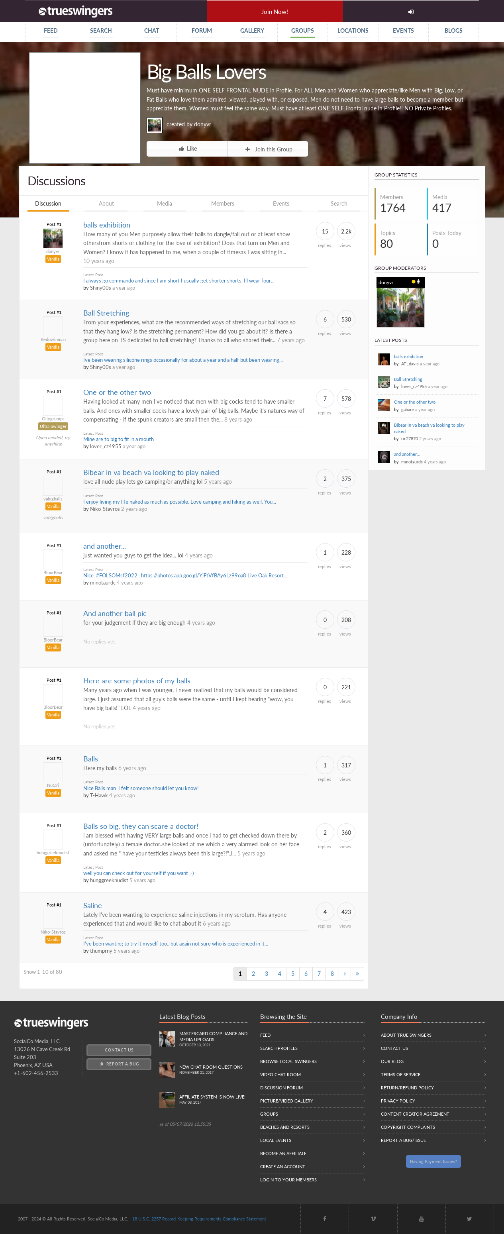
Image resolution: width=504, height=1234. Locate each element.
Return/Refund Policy (407, 1087)
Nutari (53, 785)
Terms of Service (400, 1074)
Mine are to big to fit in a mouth (118, 439)
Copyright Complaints (408, 1127)
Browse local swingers (288, 1061)
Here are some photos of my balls (136, 681)
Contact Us (119, 1050)
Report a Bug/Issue (403, 1140)
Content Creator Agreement (415, 1113)
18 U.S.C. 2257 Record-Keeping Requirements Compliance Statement (199, 1218)
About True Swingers (406, 1035)
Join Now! (274, 11)
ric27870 (409, 438)
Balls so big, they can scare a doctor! (140, 826)
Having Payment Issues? (433, 1161)
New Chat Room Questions (213, 1070)
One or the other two (117, 392)
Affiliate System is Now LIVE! (213, 1100)
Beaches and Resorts (285, 1127)
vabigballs (53, 498)
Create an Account (282, 1166)
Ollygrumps (53, 418)
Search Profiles (279, 1048)
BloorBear (53, 572)
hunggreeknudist (53, 852)
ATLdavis (410, 363)
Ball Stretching (106, 313)
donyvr (202, 124)
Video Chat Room (280, 1074)
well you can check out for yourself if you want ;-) (138, 873)
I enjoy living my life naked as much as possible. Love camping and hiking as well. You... (179, 502)
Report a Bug (119, 1063)
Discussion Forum (281, 1087)
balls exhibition (106, 225)
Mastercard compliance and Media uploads (213, 1039)
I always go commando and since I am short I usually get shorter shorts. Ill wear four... (179, 281)
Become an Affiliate (283, 1153)
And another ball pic (115, 613)
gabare (407, 409)
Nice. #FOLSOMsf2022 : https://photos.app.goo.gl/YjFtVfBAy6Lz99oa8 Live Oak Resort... (185, 576)
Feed (265, 1035)
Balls (90, 759)
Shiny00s (100, 288)
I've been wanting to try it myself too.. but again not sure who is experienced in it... (175, 944)
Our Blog (392, 1061)
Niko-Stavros (105, 509)
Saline (92, 905)
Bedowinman (53, 339)
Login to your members (288, 1179)
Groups (269, 1113)
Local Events (275, 1140)
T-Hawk (99, 795)
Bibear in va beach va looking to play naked (151, 472)
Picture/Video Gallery (286, 1100)
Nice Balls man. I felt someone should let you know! (141, 788)
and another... (104, 546)
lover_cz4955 (106, 446)
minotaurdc (103, 583)
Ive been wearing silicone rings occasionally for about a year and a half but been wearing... (183, 360)
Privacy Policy (398, 1100)
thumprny (101, 951)
